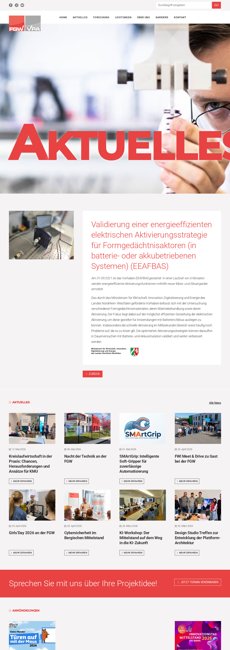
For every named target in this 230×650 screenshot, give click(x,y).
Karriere (162, 17)
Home (63, 17)
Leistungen (123, 17)
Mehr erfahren (21, 481)
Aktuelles (80, 17)
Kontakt (180, 17)
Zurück (92, 374)
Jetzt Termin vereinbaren (199, 582)
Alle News (214, 403)
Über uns (143, 17)
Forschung (101, 17)
